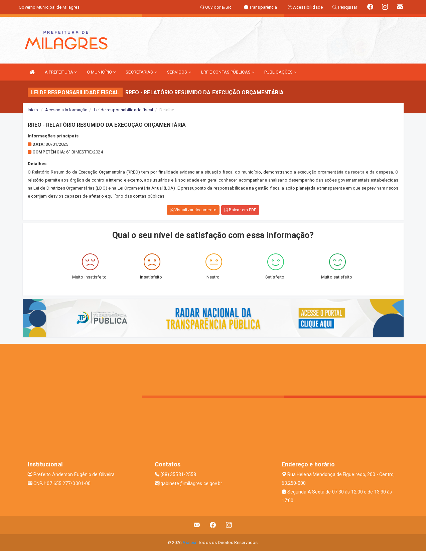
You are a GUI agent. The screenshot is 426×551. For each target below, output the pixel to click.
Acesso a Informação (66, 109)
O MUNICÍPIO (101, 72)
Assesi (189, 542)
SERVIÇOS (179, 72)
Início (33, 109)
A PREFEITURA (61, 72)
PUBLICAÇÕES (280, 72)
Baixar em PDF (240, 210)
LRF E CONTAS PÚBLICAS (227, 72)
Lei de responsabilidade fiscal (123, 109)
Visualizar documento (193, 210)
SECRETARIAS (141, 72)
